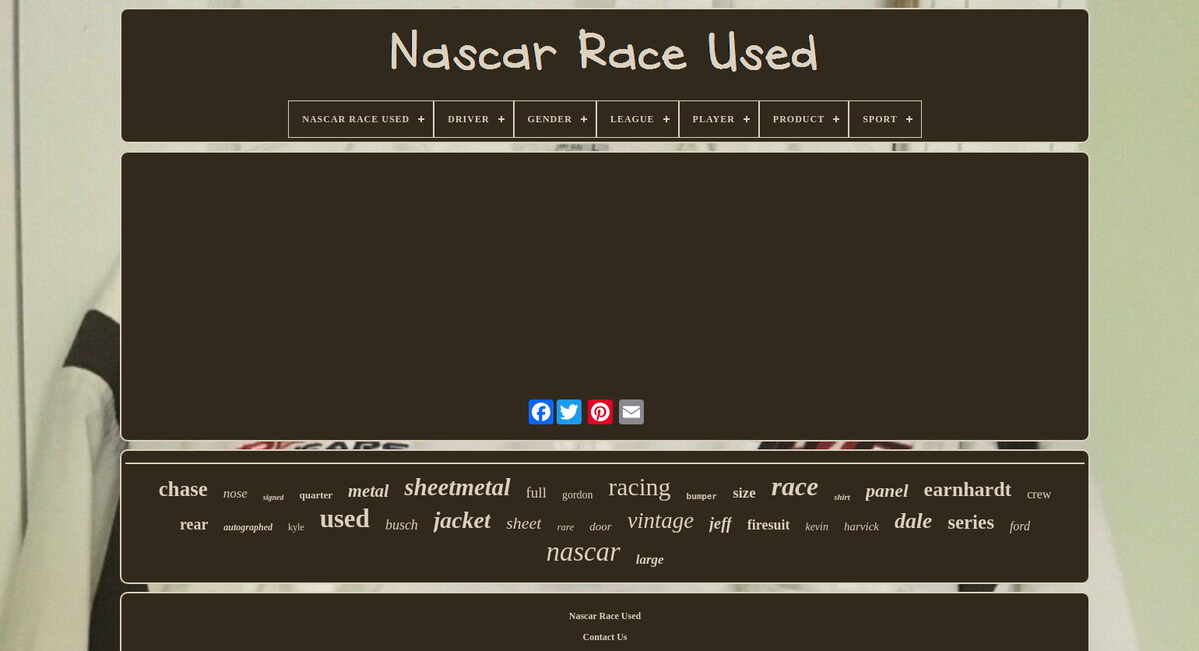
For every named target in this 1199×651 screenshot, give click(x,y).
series (971, 522)
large (650, 559)
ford (1020, 526)
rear (194, 524)
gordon (577, 495)
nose (235, 493)
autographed (247, 527)
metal (368, 491)
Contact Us (605, 637)
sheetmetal (457, 487)
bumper (702, 496)
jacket (462, 520)
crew (1039, 494)
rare (565, 527)
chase (183, 489)
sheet (523, 523)
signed (273, 497)
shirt (842, 496)
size (744, 492)
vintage (661, 520)
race (795, 486)
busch (401, 525)
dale (913, 520)
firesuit (768, 525)
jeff (720, 523)
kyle (296, 527)
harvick (861, 526)
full (536, 492)
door (600, 526)
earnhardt (968, 489)
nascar (583, 552)
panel (887, 490)
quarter (315, 495)
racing (640, 487)
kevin (816, 527)
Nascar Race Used (605, 616)
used (345, 519)
